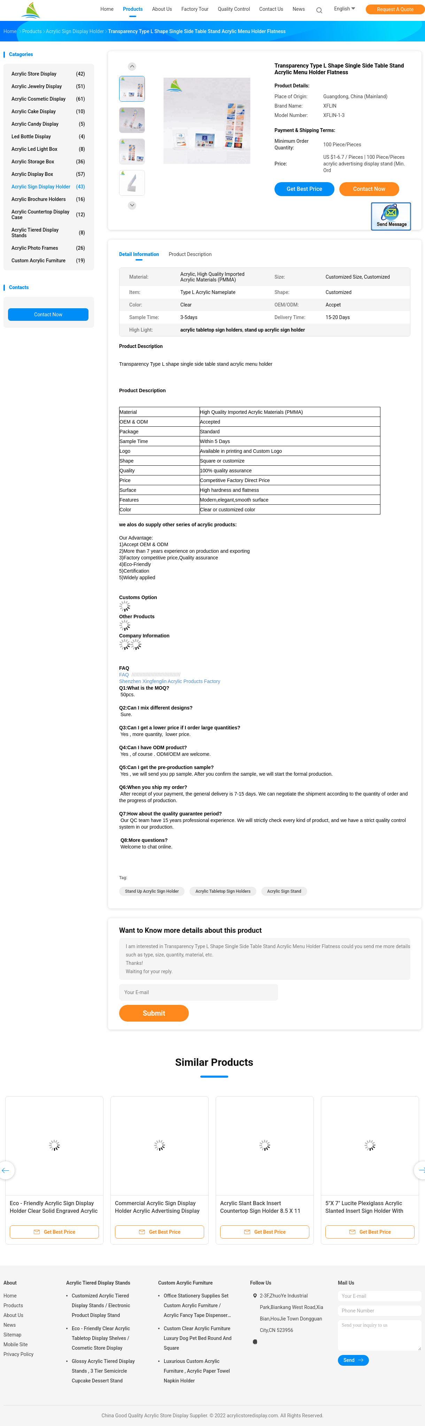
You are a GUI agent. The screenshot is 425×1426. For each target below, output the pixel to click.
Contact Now (48, 314)
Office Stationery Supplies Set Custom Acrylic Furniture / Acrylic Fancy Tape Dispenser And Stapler (196, 1306)
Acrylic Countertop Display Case (48, 214)
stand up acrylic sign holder (152, 891)
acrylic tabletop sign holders (222, 891)
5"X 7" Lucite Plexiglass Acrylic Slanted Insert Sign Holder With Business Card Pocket (364, 1211)
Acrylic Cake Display (48, 111)
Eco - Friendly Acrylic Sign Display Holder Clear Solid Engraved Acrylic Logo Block (54, 1211)
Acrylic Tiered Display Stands (48, 232)
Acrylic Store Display (48, 73)
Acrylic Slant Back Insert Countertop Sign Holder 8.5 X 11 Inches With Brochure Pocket (260, 1211)
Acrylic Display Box (48, 174)
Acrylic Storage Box (48, 161)
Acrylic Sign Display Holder (48, 186)
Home (10, 1296)
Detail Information (139, 254)
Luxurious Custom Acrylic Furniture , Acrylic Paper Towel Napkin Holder (197, 1371)
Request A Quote (395, 9)
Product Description (190, 254)
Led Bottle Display (48, 136)
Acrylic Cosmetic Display (48, 98)
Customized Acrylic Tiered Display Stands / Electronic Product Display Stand (101, 1305)
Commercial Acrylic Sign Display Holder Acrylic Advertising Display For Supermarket (157, 1211)
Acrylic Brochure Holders (48, 199)
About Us (13, 1315)
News (9, 1325)
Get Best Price (304, 189)
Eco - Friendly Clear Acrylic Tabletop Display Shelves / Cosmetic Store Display (101, 1338)
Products (13, 1305)
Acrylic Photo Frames (48, 248)
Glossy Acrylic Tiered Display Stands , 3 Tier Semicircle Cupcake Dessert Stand (103, 1371)
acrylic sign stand (284, 891)
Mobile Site (15, 1344)
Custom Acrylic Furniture (48, 260)
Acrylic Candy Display (48, 124)
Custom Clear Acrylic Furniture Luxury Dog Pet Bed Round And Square (198, 1338)
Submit (154, 1013)
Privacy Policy (18, 1354)
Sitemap (12, 1335)
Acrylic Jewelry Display (48, 86)
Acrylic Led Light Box (48, 149)
